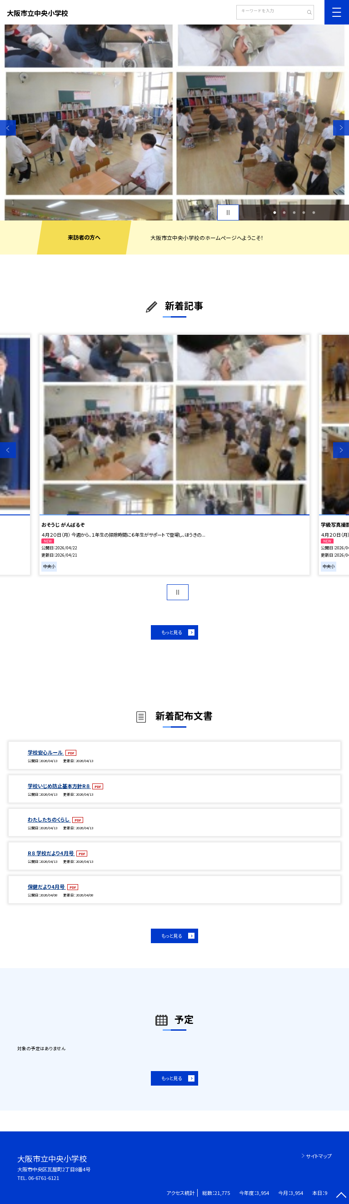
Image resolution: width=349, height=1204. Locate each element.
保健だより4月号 (47, 886)
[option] (174, 122)
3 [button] (294, 212)
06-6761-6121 (43, 1177)
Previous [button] (8, 128)
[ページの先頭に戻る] (341, 1196)
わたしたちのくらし (49, 819)
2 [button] (284, 212)
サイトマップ (319, 1156)
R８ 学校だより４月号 (51, 853)
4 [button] (304, 212)
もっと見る (171, 632)
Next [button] (341, 128)
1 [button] (274, 212)
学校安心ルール (46, 752)
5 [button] (313, 212)
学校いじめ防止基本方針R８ (59, 785)
